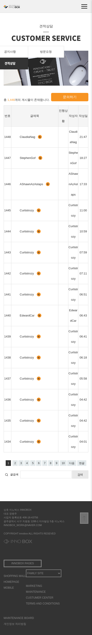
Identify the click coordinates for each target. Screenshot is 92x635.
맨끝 (82, 463)
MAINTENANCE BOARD (19, 618)
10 (63, 463)
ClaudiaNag (28, 137)
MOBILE (9, 587)
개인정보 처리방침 (15, 624)
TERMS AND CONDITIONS (43, 603)
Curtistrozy (27, 210)
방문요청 (46, 51)
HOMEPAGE (11, 581)
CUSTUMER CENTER (39, 597)
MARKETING (34, 586)
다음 (72, 463)
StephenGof (28, 158)
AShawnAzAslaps (32, 184)
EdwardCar (27, 315)
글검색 (14, 474)
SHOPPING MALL (15, 576)
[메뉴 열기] (84, 6)
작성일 (83, 116)
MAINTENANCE (36, 591)
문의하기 (70, 97)
